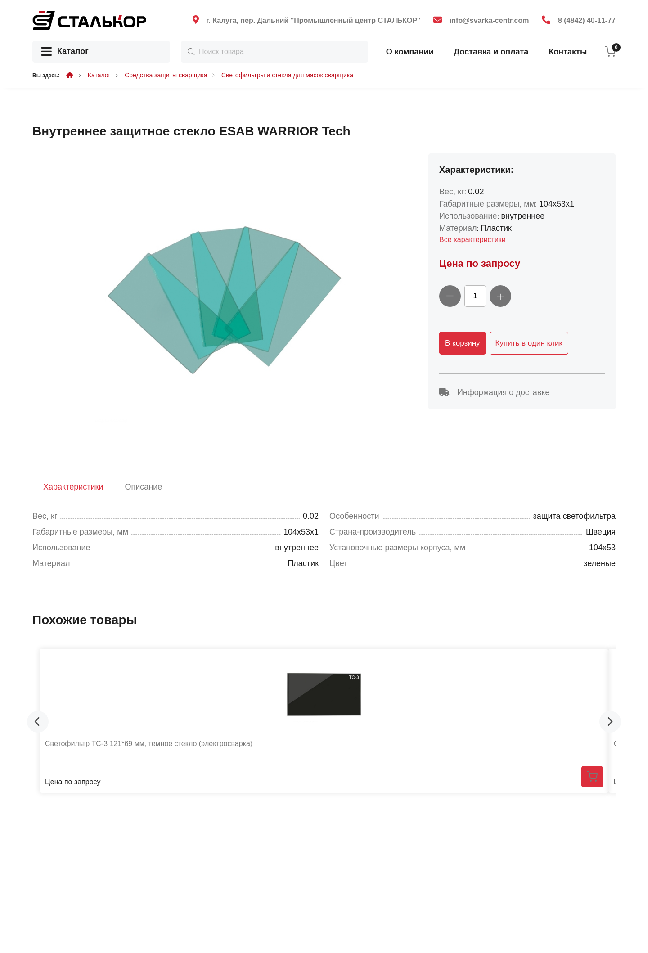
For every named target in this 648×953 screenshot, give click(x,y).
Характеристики (73, 486)
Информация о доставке (494, 392)
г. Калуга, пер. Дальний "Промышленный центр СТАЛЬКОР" (313, 20)
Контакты (568, 51)
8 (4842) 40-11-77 (587, 20)
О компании (410, 51)
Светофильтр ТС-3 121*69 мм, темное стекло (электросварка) (148, 743)
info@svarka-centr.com (489, 20)
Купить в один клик (528, 343)
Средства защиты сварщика (166, 75)
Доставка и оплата (491, 51)
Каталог (65, 51)
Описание (143, 486)
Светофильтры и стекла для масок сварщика (287, 75)
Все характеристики (472, 239)
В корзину (462, 343)
